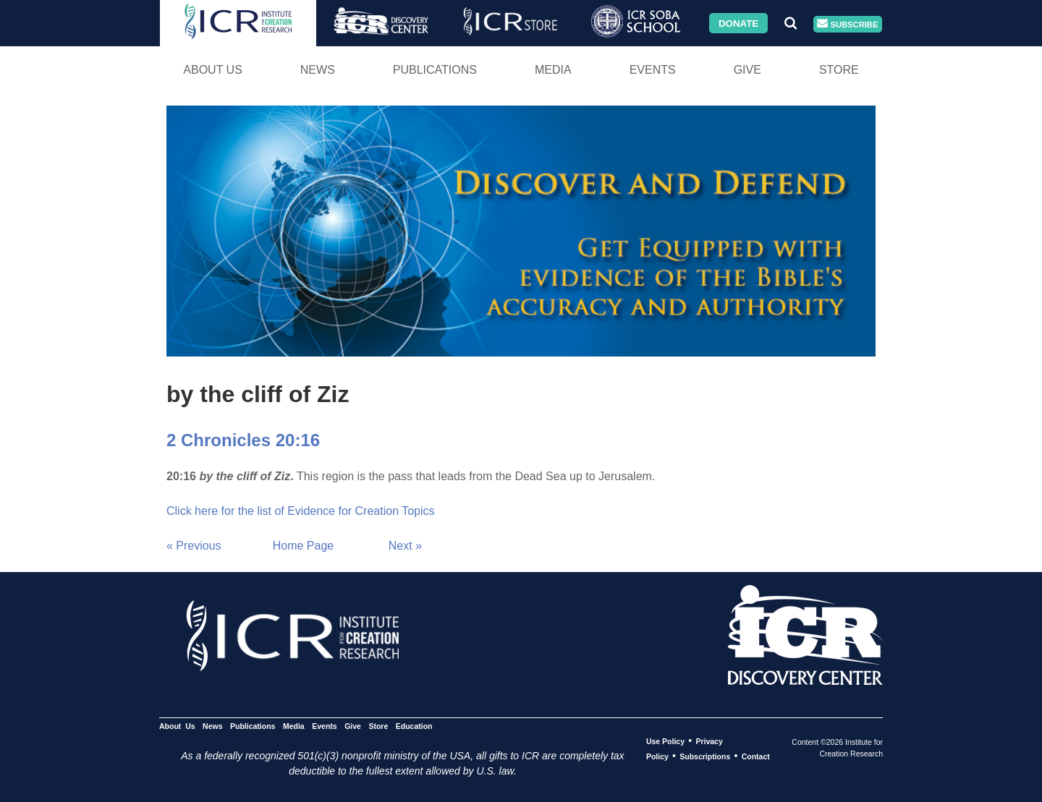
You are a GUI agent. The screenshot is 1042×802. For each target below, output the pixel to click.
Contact (756, 756)
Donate (738, 22)
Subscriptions (704, 756)
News (317, 70)
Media (553, 70)
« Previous (193, 545)
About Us (212, 70)
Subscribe (847, 24)
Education (414, 726)
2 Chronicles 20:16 (243, 440)
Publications (435, 70)
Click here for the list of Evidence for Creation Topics (300, 511)
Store (839, 70)
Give (747, 70)
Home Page (303, 545)
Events (653, 70)
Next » (405, 545)
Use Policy (665, 741)
